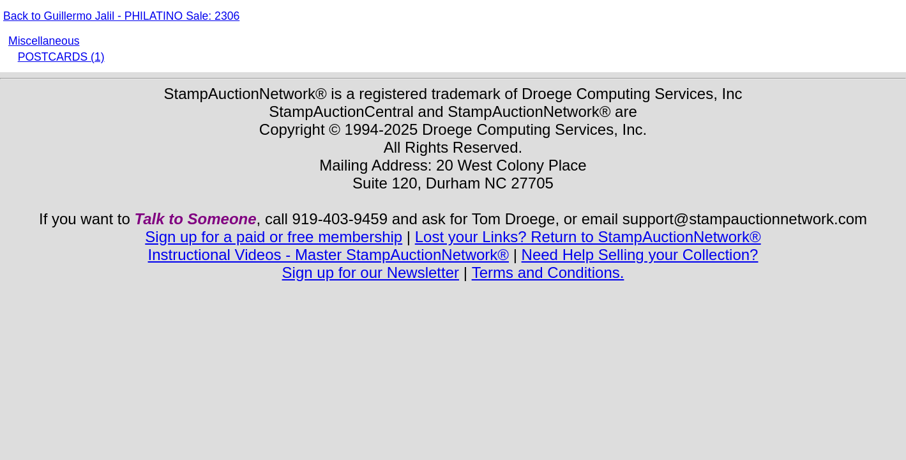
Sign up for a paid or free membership (273, 236)
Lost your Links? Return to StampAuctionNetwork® (588, 236)
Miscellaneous (43, 40)
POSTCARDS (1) (61, 56)
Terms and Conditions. (548, 272)
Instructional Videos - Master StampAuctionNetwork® (328, 254)
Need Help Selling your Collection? (640, 254)
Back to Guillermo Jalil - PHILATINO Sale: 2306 (121, 16)
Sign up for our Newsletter (370, 272)
